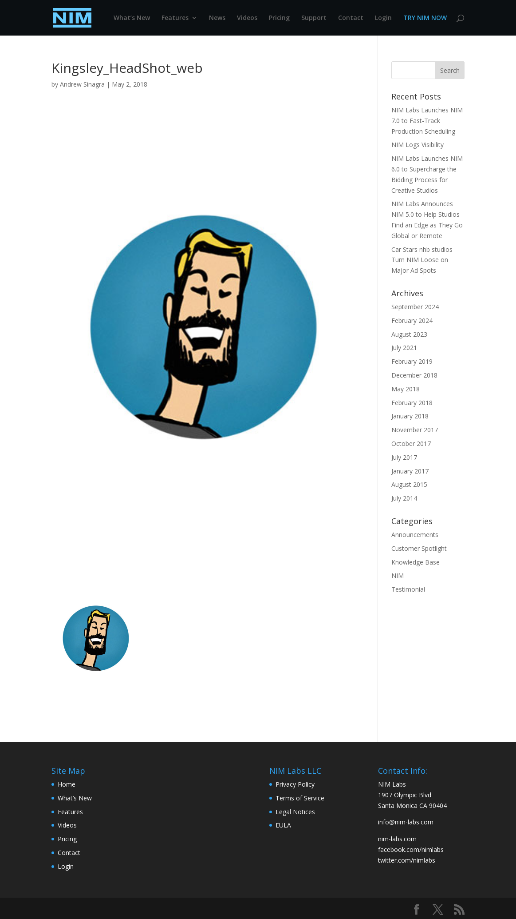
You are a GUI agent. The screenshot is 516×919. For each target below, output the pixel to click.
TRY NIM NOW (425, 18)
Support (314, 18)
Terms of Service (300, 798)
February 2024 (412, 320)
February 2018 (412, 402)
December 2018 (414, 375)
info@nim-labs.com (405, 822)
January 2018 (410, 416)
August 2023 (409, 334)
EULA (283, 825)
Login (383, 18)
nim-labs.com (397, 839)
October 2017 (411, 443)
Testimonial (408, 589)
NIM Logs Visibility (417, 144)
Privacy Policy (295, 784)
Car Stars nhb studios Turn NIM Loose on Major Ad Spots (422, 260)
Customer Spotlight (419, 548)
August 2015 (409, 484)
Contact (350, 18)
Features (175, 18)
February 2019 (412, 361)
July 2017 (404, 457)
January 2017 (410, 471)
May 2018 (405, 389)
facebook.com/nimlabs (411, 849)
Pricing (279, 18)
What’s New (132, 18)
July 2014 (404, 498)
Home (66, 784)
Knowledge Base (415, 562)
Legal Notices (295, 812)
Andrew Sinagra (82, 84)
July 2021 (404, 347)
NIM (397, 575)
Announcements (414, 534)
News (217, 18)
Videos (247, 18)
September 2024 (415, 306)
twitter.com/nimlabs (406, 860)
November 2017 (414, 430)
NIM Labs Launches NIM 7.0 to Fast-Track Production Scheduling (427, 120)
